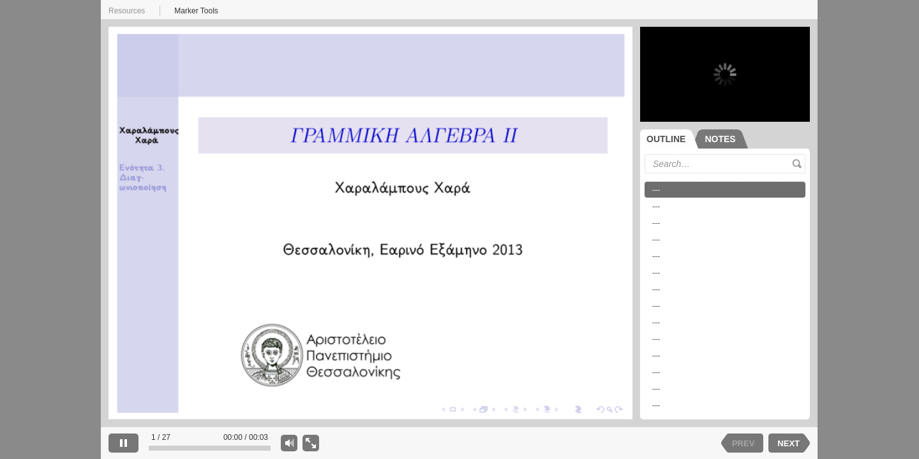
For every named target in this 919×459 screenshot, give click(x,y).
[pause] (123, 443)
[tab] (669, 139)
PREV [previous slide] (743, 443)
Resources (126, 10)
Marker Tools (196, 10)
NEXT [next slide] (788, 443)
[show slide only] (311, 443)
